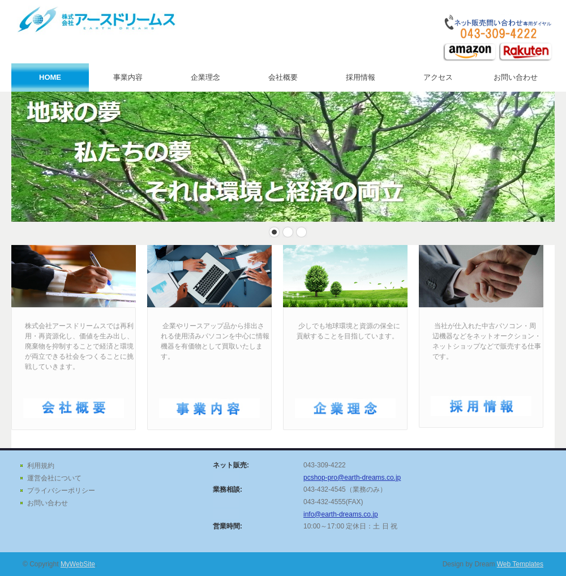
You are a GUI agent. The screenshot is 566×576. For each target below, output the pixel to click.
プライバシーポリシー (61, 491)
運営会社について (54, 478)
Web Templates (520, 564)
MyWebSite (78, 564)
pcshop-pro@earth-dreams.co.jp (352, 478)
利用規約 (40, 466)
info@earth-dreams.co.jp (340, 514)
